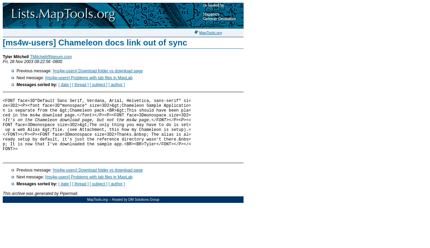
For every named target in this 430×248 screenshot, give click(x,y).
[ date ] (64, 84)
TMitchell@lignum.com (51, 56)
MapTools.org (210, 33)
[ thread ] (80, 84)
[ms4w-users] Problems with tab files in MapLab (88, 77)
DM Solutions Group (143, 200)
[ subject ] (98, 84)
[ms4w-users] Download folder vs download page (97, 71)
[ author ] (117, 84)
